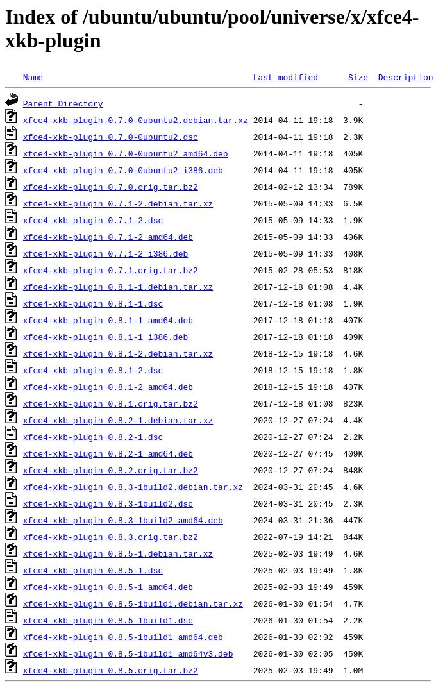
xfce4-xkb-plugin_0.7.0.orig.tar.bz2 (110, 186)
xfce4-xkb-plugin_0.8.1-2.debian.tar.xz (118, 353)
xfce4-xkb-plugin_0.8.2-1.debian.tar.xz (118, 420)
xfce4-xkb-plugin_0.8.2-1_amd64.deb (108, 453)
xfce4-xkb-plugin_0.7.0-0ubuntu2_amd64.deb (125, 153)
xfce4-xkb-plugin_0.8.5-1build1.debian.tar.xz (133, 603)
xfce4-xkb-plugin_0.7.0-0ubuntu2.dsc (110, 136)
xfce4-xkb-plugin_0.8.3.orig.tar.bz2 (110, 537)
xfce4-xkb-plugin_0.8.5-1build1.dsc (108, 620)
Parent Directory (63, 103)
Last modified (285, 77)
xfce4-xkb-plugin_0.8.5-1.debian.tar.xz (118, 553)
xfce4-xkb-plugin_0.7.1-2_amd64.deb (108, 236)
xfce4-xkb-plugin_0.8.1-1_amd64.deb (108, 320)
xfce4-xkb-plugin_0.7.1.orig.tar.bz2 (110, 270)
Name (33, 77)
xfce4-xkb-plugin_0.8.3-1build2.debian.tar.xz (133, 486)
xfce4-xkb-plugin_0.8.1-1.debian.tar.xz (118, 286)
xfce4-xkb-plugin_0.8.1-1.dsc (93, 303)
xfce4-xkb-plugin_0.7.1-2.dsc (93, 220)
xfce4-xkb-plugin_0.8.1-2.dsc (93, 370)
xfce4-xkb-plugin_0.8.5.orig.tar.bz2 (110, 670)
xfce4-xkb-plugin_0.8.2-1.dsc (93, 436)
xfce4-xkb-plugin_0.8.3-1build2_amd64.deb (123, 520)
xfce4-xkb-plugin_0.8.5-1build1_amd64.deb (123, 637)
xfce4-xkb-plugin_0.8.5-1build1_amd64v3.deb (128, 653)
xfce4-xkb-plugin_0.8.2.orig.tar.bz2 (110, 470)
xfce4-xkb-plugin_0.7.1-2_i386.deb (105, 253)
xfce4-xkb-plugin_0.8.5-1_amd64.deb (108, 587)
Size (358, 77)
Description (405, 77)
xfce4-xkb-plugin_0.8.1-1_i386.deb (105, 336)
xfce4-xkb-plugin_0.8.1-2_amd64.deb (108, 386)
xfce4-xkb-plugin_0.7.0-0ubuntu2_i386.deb (123, 170)
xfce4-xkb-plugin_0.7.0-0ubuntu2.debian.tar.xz (135, 120)
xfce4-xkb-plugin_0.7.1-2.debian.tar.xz (118, 203)
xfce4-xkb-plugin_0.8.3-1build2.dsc (108, 503)
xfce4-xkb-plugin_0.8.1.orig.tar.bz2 (110, 403)
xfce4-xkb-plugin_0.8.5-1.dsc (93, 570)
